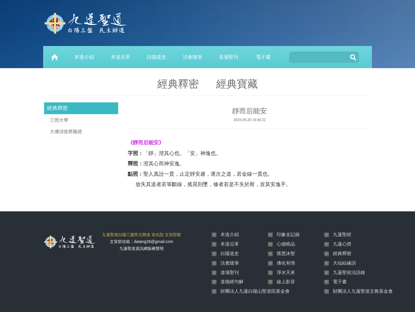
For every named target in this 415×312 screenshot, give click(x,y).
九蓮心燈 (342, 244)
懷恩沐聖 (286, 253)
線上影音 (286, 281)
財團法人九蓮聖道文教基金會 (363, 291)
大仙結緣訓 (344, 263)
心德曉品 (286, 244)
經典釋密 (57, 108)
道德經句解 (232, 281)
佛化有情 (286, 263)
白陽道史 (156, 57)
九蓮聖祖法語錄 (349, 272)
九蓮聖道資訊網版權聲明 (141, 248)
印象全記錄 (288, 234)
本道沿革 (120, 57)
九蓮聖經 (342, 234)
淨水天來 (286, 272)
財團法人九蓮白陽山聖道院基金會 (255, 291)
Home (55, 57)
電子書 (263, 57)
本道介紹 (84, 57)
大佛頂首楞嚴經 (66, 131)
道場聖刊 (228, 57)
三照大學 (59, 120)
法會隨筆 (192, 57)
